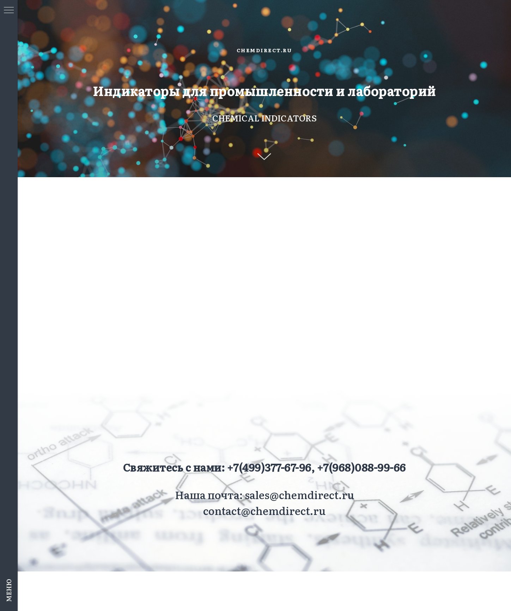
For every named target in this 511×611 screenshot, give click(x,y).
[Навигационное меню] (9, 10)
